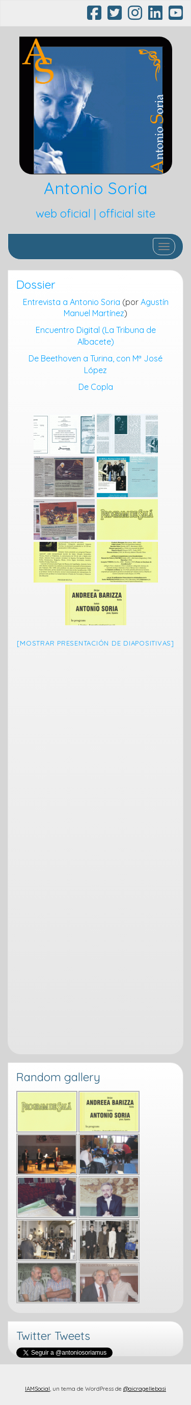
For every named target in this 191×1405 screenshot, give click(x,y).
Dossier (36, 285)
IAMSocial (37, 1388)
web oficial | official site (95, 213)
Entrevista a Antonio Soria (71, 302)
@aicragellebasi (144, 1388)
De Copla (95, 387)
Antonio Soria (96, 188)
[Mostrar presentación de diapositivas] (95, 643)
